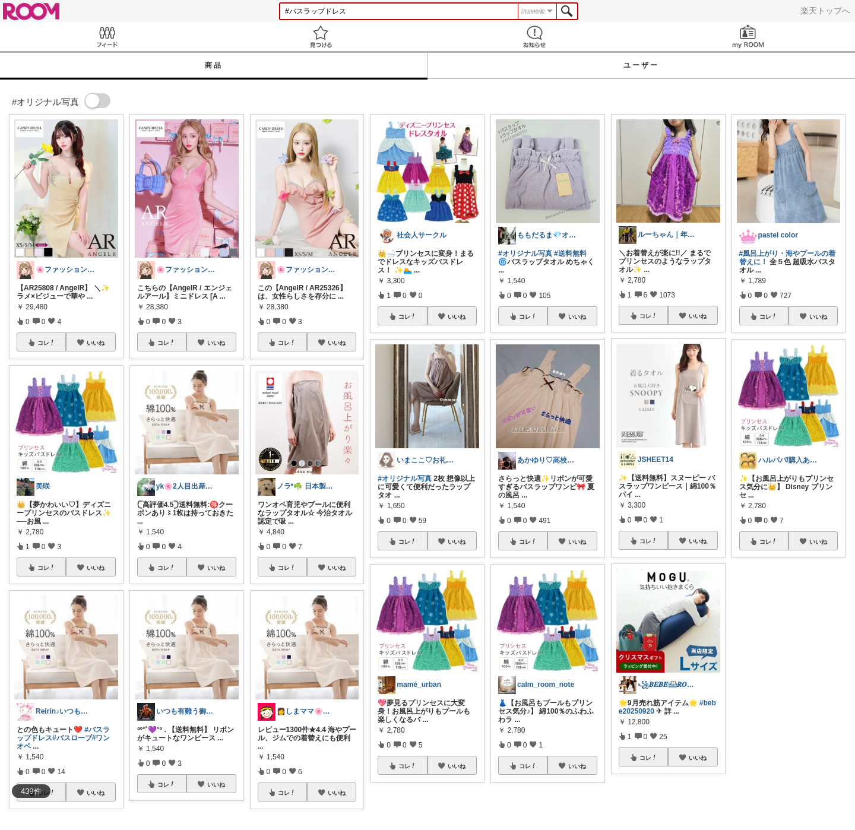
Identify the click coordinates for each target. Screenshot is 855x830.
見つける (321, 36)
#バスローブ (72, 738)
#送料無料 (570, 253)
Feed (107, 36)
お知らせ (534, 36)
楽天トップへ (825, 10)
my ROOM (748, 36)
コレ (46, 343)
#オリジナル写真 (405, 478)
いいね (95, 343)
